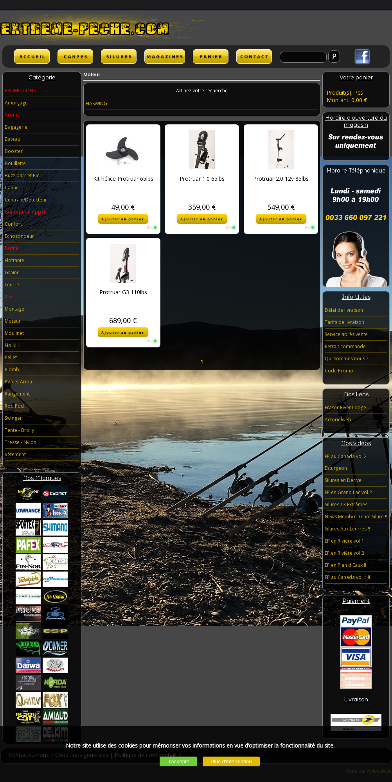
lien (164, 56)
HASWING (96, 103)
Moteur (13, 321)
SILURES (119, 56)
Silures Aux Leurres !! (347, 528)
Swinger (13, 418)
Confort (13, 224)
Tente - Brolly (19, 430)
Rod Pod (14, 406)
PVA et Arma (18, 381)
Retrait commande (345, 346)
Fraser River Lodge (345, 407)
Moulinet (14, 333)
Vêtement (15, 454)
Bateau (12, 139)
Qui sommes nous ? (346, 358)
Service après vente (346, 334)
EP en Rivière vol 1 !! (346, 541)
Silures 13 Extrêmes (346, 504)
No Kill (12, 345)
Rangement (17, 393)
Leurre (12, 284)
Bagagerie (16, 127)
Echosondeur (19, 236)
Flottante (14, 260)
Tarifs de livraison (344, 322)
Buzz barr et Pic (22, 175)
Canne (12, 187)
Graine (12, 272)
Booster (14, 151)
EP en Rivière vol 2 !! (346, 553)
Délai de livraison (344, 310)
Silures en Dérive (343, 480)
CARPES (75, 56)
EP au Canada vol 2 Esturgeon (346, 462)
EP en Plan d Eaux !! (345, 565)
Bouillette (15, 163)
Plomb (12, 369)
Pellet (11, 357)
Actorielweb (338, 419)
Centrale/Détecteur (26, 199)
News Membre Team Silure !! (356, 516)
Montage (14, 309)
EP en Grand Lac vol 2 (348, 492)
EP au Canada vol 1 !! (347, 577)
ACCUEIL (32, 56)
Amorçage (16, 102)
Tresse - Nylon (20, 442)
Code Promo (339, 370)
